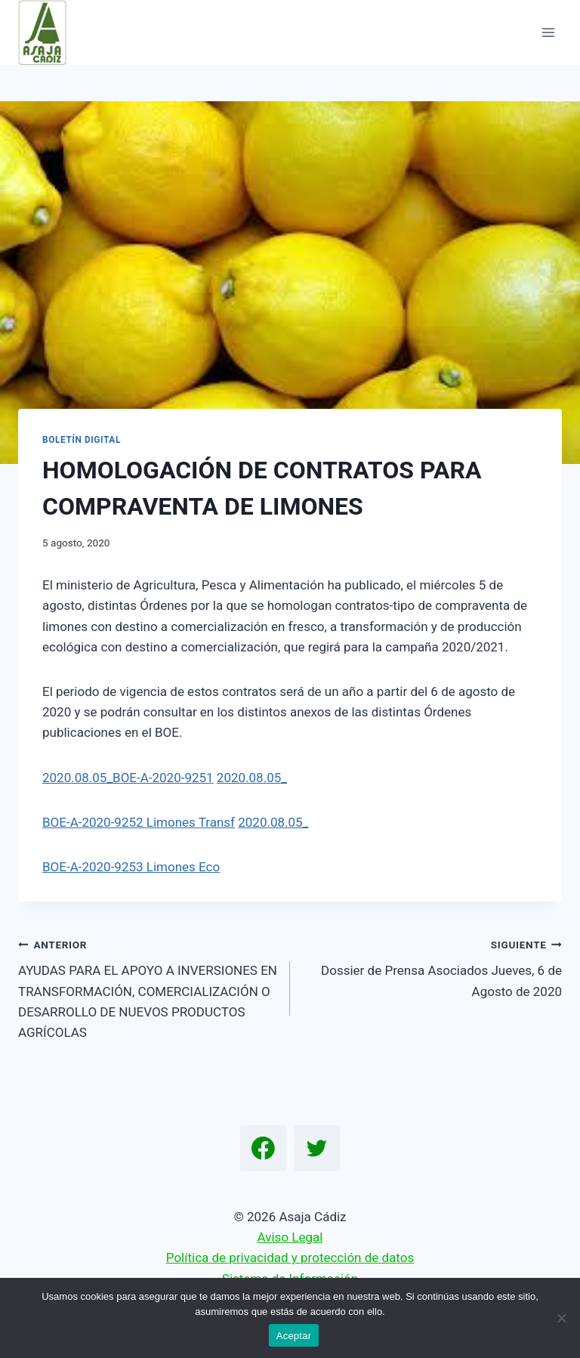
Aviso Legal (290, 1237)
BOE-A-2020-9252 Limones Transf (138, 822)
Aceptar (294, 1335)
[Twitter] (317, 1148)
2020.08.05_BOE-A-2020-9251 (128, 777)
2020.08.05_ (252, 777)
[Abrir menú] (548, 32)
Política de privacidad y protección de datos (290, 1257)
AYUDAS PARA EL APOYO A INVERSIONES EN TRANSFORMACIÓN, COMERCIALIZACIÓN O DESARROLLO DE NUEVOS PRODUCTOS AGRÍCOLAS (147, 987)
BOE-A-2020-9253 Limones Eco (131, 866)
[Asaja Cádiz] (48, 32)
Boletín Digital (81, 440)
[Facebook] (263, 1148)
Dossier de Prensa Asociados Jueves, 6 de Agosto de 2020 (432, 966)
